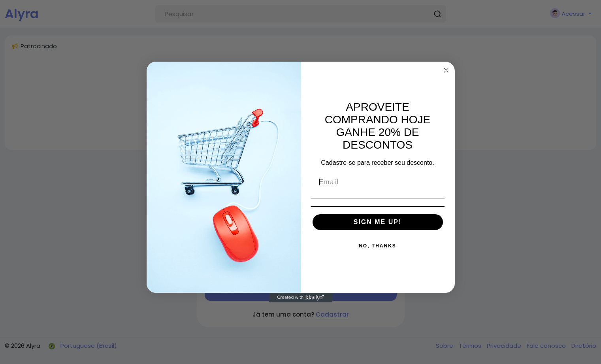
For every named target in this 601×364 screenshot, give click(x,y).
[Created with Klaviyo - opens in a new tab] (300, 297)
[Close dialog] (446, 70)
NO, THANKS (377, 246)
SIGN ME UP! (378, 222)
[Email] (378, 182)
